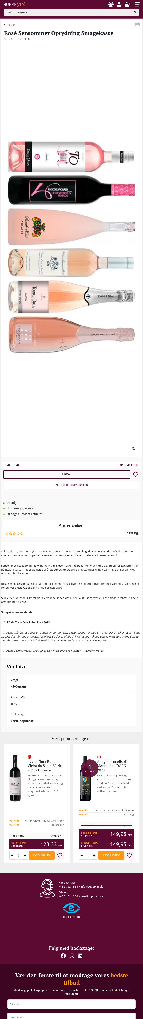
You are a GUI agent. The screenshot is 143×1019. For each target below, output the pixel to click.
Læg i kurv (41, 855)
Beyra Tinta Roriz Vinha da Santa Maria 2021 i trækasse (45, 766)
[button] (111, 4)
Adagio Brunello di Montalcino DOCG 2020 (112, 766)
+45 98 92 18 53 (68, 886)
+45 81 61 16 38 (68, 896)
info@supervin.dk (91, 886)
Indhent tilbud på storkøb (71, 485)
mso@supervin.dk (91, 896)
